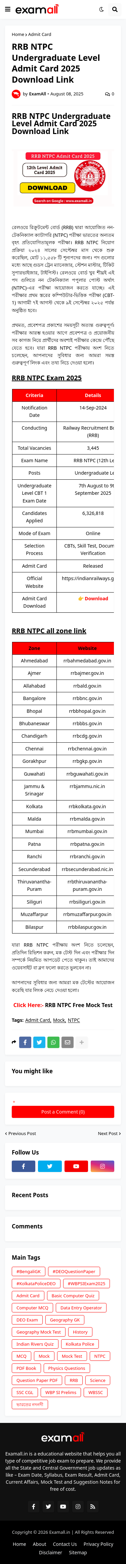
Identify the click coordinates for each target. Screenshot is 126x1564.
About (39, 1544)
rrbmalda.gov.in (87, 819)
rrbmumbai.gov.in (87, 831)
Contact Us (65, 1544)
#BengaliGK (28, 1271)
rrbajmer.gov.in (87, 673)
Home (18, 34)
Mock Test (72, 1356)
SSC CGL (24, 1392)
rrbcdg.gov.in (87, 736)
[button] (7, 9)
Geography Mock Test (38, 1332)
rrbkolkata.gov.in (87, 806)
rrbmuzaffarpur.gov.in (87, 914)
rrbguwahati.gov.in (88, 774)
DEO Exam (27, 1320)
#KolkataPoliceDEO (36, 1283)
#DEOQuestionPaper (74, 1271)
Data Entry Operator (81, 1308)
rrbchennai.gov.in (87, 748)
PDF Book (26, 1368)
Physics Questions (66, 1368)
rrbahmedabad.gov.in (87, 660)
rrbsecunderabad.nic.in (87, 869)
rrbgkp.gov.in (87, 761)
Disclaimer (50, 1552)
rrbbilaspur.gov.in (87, 927)
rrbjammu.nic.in (87, 786)
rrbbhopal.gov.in (87, 711)
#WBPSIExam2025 (87, 1283)
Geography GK (65, 1320)
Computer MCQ (32, 1308)
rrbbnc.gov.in (87, 698)
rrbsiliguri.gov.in (87, 902)
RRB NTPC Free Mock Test (79, 1005)
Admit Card (39, 34)
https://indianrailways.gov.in (93, 578)
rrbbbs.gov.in (87, 723)
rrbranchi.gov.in (87, 856)
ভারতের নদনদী (29, 1404)
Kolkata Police (80, 1344)
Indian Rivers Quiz (35, 1344)
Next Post (108, 1133)
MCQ (21, 1356)
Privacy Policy (98, 1544)
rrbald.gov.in (87, 686)
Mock (59, 1020)
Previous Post (22, 1133)
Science (98, 1380)
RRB (74, 1380)
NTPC (74, 1020)
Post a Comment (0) (63, 1112)
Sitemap (78, 1552)
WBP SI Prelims (60, 1392)
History (80, 1332)
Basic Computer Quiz (73, 1296)
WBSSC (95, 1392)
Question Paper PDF (36, 1380)
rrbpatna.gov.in (87, 844)
